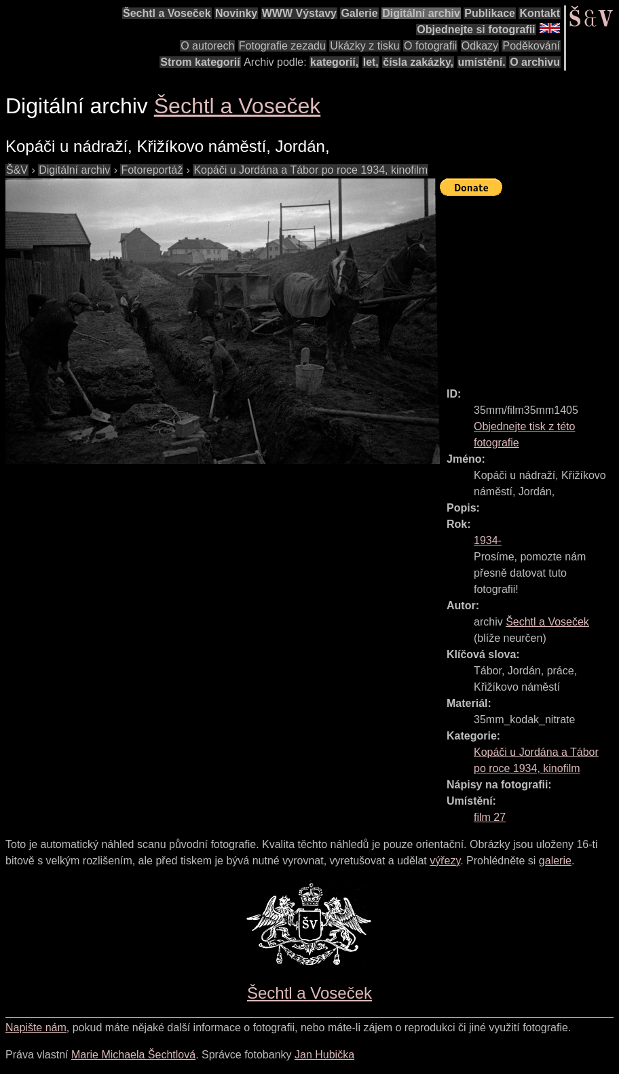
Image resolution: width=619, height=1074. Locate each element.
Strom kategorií (200, 62)
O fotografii (430, 46)
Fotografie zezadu (282, 46)
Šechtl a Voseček (167, 13)
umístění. (482, 62)
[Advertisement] (529, 285)
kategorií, (334, 62)
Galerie (359, 13)
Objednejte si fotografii (476, 29)
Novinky (236, 13)
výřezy (445, 860)
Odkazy (480, 46)
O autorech (207, 46)
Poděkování (531, 46)
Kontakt (539, 13)
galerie (555, 860)
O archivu (535, 62)
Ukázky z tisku (364, 46)
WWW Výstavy (299, 13)
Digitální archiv (421, 13)
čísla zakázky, (418, 62)
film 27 (490, 817)
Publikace (489, 13)
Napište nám (36, 1027)
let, (371, 62)
